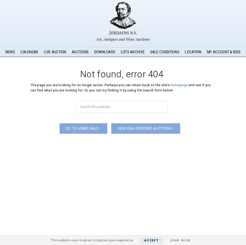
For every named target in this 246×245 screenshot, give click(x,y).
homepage (179, 85)
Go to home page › (83, 128)
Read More (181, 240)
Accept (151, 240)
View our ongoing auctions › (146, 128)
